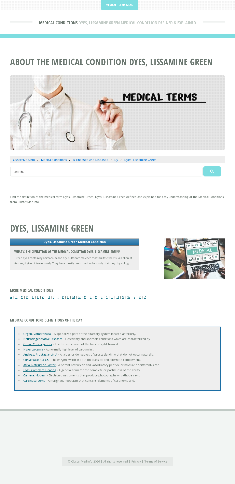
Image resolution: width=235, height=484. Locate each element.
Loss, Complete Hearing (39, 370)
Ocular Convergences (37, 344)
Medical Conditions (58, 22)
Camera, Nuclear (34, 375)
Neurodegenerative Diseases (43, 339)
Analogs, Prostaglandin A (40, 354)
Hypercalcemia (33, 349)
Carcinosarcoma (34, 380)
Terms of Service (155, 461)
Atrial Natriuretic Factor (39, 365)
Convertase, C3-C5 (36, 360)
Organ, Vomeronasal (37, 334)
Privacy (136, 461)
